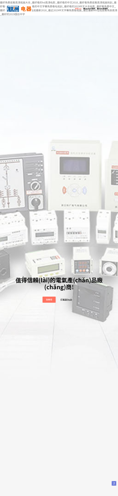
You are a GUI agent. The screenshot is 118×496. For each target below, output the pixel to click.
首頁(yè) (78, 6)
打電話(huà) (66, 303)
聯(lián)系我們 (102, 6)
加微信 (49, 303)
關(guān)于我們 (89, 6)
